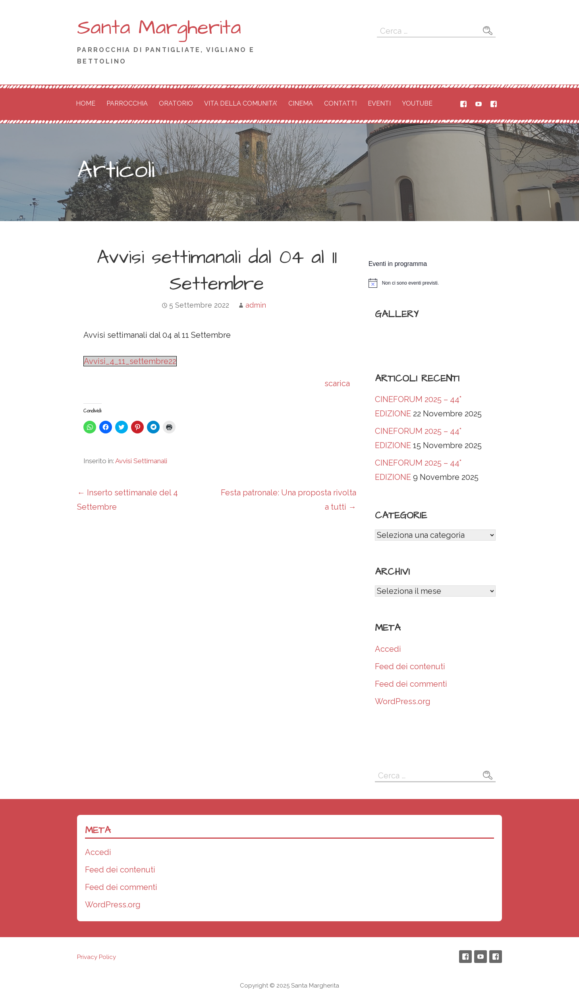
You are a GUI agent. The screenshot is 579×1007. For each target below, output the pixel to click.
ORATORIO (176, 103)
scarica (337, 383)
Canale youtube (478, 104)
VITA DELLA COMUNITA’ (240, 103)
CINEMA (300, 103)
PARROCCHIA (127, 103)
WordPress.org (402, 701)
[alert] (435, 283)
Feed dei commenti (411, 684)
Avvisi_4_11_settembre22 (130, 361)
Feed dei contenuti (410, 666)
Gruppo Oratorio (493, 104)
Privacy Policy (96, 957)
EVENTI (379, 103)
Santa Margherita (159, 27)
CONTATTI (340, 103)
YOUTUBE (417, 103)
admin (255, 305)
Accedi (388, 649)
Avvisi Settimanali (141, 461)
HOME (85, 103)
